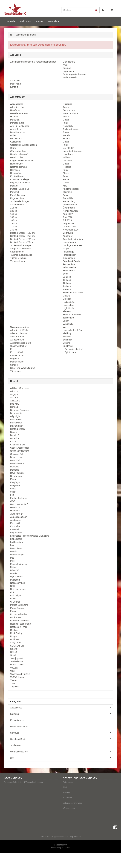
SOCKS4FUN (17, 646)
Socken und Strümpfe (21, 245)
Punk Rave (15, 617)
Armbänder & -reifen (73, 239)
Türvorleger (16, 371)
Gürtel (13, 148)
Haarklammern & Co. (20, 113)
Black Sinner (16, 426)
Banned (14, 407)
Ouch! (13, 598)
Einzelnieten (16, 138)
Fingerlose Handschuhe (22, 160)
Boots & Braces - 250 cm (22, 236)
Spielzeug (68, 346)
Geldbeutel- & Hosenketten (23, 145)
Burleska (14, 438)
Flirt (12, 495)
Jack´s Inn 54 (16, 514)
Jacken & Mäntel (71, 129)
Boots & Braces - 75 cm (21, 242)
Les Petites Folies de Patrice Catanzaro (29, 536)
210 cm (13, 226)
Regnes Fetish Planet (20, 624)
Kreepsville (15, 523)
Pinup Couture (17, 608)
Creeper (67, 299)
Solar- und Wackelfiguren (22, 368)
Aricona (14, 397)
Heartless (15, 510)
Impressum (68, 71)
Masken (14, 185)
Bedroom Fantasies (19, 410)
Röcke (66, 179)
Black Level (16, 419)
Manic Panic (16, 548)
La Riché (14, 529)
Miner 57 (14, 570)
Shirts (66, 173)
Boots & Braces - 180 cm (22, 233)
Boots (66, 273)
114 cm (13, 207)
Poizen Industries (18, 614)
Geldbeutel (15, 141)
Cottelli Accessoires (19, 448)
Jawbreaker (16, 520)
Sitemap (67, 68)
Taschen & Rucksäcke (21, 255)
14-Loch (67, 286)
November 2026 (71, 229)
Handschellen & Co (19, 154)
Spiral (13, 655)
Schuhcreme (69, 270)
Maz (12, 558)
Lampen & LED (17, 355)
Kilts (65, 185)
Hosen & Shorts (70, 113)
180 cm (13, 220)
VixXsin (13, 667)
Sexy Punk (15, 642)
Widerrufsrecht (70, 77)
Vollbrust (67, 157)
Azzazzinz (15, 400)
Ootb (12, 592)
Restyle (14, 630)
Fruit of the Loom (18, 498)
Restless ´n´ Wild (18, 627)
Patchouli (14, 192)
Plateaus (67, 311)
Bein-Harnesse (17, 132)
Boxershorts (69, 110)
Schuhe (66, 343)
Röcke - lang (69, 201)
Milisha (13, 567)
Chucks (66, 295)
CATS (13, 441)
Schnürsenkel (17, 204)
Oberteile (67, 160)
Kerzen (13, 349)
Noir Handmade (18, 589)
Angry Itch (15, 394)
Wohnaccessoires (61, 751)
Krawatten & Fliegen (20, 179)
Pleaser (14, 611)
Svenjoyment (16, 658)
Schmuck (67, 339)
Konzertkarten (61, 720)
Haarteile (14, 116)
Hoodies (67, 167)
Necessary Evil (17, 583)
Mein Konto (25, 21)
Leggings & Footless (20, 182)
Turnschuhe (68, 317)
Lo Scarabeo (16, 542)
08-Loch (67, 277)
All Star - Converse (19, 388)
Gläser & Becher (18, 346)
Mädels (66, 135)
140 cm (13, 214)
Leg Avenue (16, 532)
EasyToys (15, 482)
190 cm (13, 223)
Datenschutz (69, 61)
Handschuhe (16, 157)
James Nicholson (18, 517)
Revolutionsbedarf (73, 349)
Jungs (66, 132)
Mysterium (15, 580)
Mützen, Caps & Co (19, 189)
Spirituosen (70, 352)
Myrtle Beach (16, 576)
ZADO (13, 683)
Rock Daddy (16, 633)
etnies (13, 488)
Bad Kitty (14, 404)
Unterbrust (68, 154)
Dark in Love (16, 457)
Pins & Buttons (17, 195)
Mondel (13, 573)
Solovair (14, 649)
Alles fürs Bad (17, 336)
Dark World (15, 460)
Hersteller (53, 21)
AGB (65, 65)
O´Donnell (15, 602)
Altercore (14, 391)
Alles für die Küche (19, 330)
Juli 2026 (67, 220)
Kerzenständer (17, 352)
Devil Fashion (17, 473)
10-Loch (67, 280)
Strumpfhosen (17, 251)
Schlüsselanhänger (19, 201)
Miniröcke (67, 192)
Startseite (10, 21)
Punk (65, 123)
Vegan (66, 321)
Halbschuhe (69, 302)
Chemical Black (17, 444)
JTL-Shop (66, 848)
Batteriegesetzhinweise (74, 74)
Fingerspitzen (69, 255)
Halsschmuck (69, 242)
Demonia (14, 466)
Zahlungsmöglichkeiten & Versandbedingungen (33, 61)
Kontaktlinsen (16, 176)
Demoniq (14, 470)
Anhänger (67, 236)
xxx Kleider (68, 148)
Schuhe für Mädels (72, 314)
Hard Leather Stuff (19, 504)
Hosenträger (16, 173)
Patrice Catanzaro (19, 605)
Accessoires (69, 264)
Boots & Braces (18, 429)
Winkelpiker (68, 324)
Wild (12, 671)
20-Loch (67, 289)
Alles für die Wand (19, 333)
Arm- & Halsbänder (19, 126)
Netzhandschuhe (18, 167)
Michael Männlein (18, 564)
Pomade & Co (17, 123)
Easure (13, 479)
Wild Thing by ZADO (20, 674)
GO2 (12, 501)
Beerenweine (16, 413)
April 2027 (68, 214)
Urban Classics (17, 664)
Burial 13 (14, 435)
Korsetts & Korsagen (73, 151)
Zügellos (14, 686)
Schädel (14, 365)
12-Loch (67, 283)
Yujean (13, 680)
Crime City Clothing (19, 451)
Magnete (14, 358)
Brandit (13, 432)
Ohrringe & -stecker (72, 245)
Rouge (13, 636)
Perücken (15, 119)
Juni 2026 (67, 217)
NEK (12, 586)
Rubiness (14, 639)
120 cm (13, 211)
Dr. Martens (16, 476)
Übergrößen (69, 207)
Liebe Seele (16, 539)
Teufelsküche (16, 661)
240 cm (13, 229)
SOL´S (13, 652)
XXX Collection (17, 677)
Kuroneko (15, 526)
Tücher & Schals (18, 258)
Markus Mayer (17, 361)
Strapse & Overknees (20, 248)
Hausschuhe (69, 305)
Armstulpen (15, 129)
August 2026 (69, 223)
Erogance (15, 485)
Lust (12, 545)
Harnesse (15, 170)
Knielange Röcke (71, 189)
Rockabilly (68, 126)
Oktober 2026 (69, 226)
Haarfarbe (15, 110)
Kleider (66, 138)
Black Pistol (16, 422)
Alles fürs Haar (17, 107)
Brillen (13, 135)
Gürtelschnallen (18, 151)
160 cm (13, 217)
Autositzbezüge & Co (20, 343)
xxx (61, 757)
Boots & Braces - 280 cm (22, 239)
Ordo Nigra (15, 595)
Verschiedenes (17, 261)
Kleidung (67, 333)
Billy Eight (15, 416)
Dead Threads (17, 463)
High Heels (68, 308)
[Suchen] (77, 10)
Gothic (66, 119)
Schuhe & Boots (61, 739)
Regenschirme (17, 198)
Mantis (13, 551)
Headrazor (15, 507)
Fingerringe (68, 251)
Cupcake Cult (16, 454)
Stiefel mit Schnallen (73, 292)
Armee (66, 107)
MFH (12, 561)
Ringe (66, 248)
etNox (13, 492)
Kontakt (39, 21)
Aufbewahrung (17, 339)
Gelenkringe (69, 258)
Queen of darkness (19, 620)
